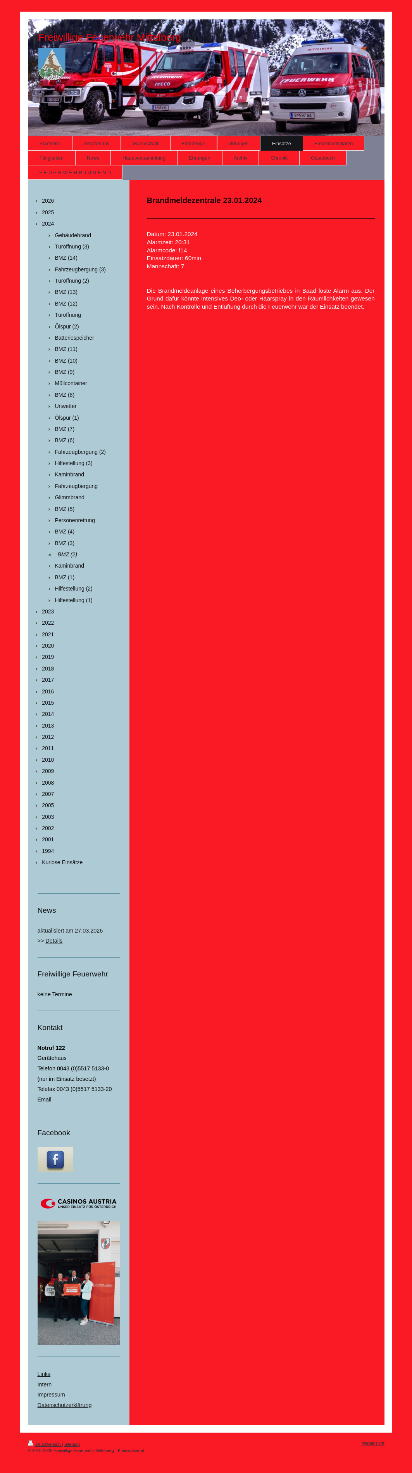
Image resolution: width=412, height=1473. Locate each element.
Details (53, 941)
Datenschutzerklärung (65, 1405)
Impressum (51, 1394)
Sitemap (72, 1444)
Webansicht (373, 1443)
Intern (45, 1384)
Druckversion (45, 1444)
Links (44, 1374)
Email (45, 1099)
